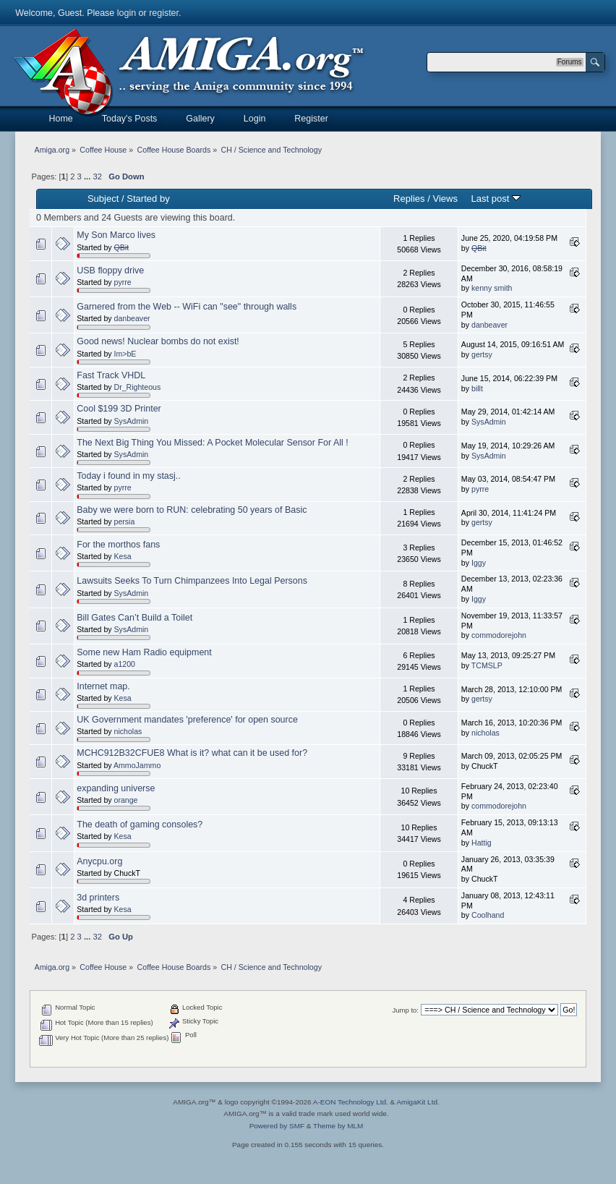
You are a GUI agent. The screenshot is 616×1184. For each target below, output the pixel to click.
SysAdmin (131, 421)
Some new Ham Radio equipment (144, 652)
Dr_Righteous (137, 387)
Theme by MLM (338, 1126)
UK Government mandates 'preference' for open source (187, 720)
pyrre (123, 282)
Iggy (478, 562)
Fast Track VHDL (111, 375)
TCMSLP (486, 665)
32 (97, 176)
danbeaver (132, 318)
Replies (408, 198)
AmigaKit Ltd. (417, 1102)
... (88, 176)
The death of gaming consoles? (139, 824)
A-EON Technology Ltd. (350, 1102)
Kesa (123, 556)
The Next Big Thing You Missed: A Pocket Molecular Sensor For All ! (212, 443)
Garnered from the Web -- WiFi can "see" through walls (186, 307)
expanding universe (116, 788)
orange (126, 800)
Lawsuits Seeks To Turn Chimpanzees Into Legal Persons (192, 581)
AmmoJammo (137, 765)
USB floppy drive (110, 270)
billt (477, 388)
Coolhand (487, 915)
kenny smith (492, 288)
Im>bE (125, 353)
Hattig (481, 842)
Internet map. (103, 686)
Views (445, 198)
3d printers (98, 898)
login (126, 13)
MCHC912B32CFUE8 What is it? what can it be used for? (192, 753)
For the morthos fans (118, 545)
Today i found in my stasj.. (128, 476)
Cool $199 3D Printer (119, 409)
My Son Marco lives (116, 235)
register (164, 13)
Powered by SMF (276, 1126)
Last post (496, 198)
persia (124, 521)
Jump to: (405, 1010)
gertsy (481, 354)
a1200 (124, 664)
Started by (148, 198)
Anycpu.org (99, 861)
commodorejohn (498, 635)
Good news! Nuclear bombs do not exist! (158, 341)
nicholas (128, 731)
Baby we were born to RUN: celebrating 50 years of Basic (192, 510)
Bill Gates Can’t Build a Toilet (134, 618)
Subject (103, 198)
